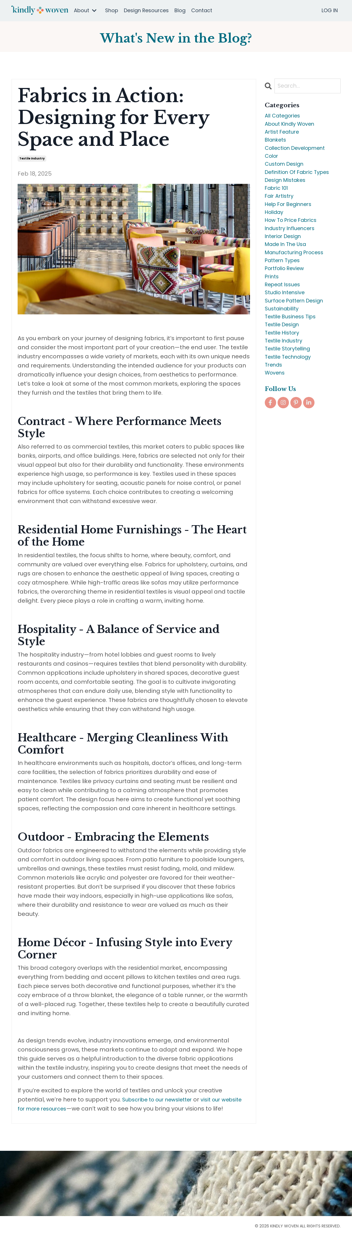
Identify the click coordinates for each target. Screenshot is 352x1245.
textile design (284, 353)
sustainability (284, 335)
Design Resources (146, 10)
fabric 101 (278, 199)
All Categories (285, 117)
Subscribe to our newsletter (161, 1099)
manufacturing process (298, 271)
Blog (180, 10)
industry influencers (293, 244)
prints (273, 298)
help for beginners (292, 217)
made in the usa (288, 262)
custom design (287, 171)
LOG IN (330, 10)
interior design (286, 253)
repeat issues (285, 308)
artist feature (284, 135)
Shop (111, 10)
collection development (300, 153)
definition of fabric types (301, 180)
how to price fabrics (294, 235)
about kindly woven (293, 126)
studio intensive (287, 317)
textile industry (32, 158)
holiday (275, 226)
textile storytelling (291, 380)
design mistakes (288, 190)
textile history (284, 362)
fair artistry (281, 208)
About (85, 10)
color (272, 162)
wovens (276, 407)
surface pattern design (298, 326)
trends (275, 398)
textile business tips (293, 344)
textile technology (291, 389)
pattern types (285, 280)
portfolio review (287, 289)
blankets (277, 144)
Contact (202, 10)
